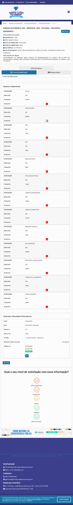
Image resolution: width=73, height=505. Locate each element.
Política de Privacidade (34, 499)
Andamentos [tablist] (36, 68)
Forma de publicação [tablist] (19, 72)
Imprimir (65, 31)
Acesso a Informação (16, 23)
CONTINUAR (64, 499)
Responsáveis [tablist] (54, 72)
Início (5, 23)
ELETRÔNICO (18, 48)
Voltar (6, 363)
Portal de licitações (30, 23)
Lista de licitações (44, 23)
